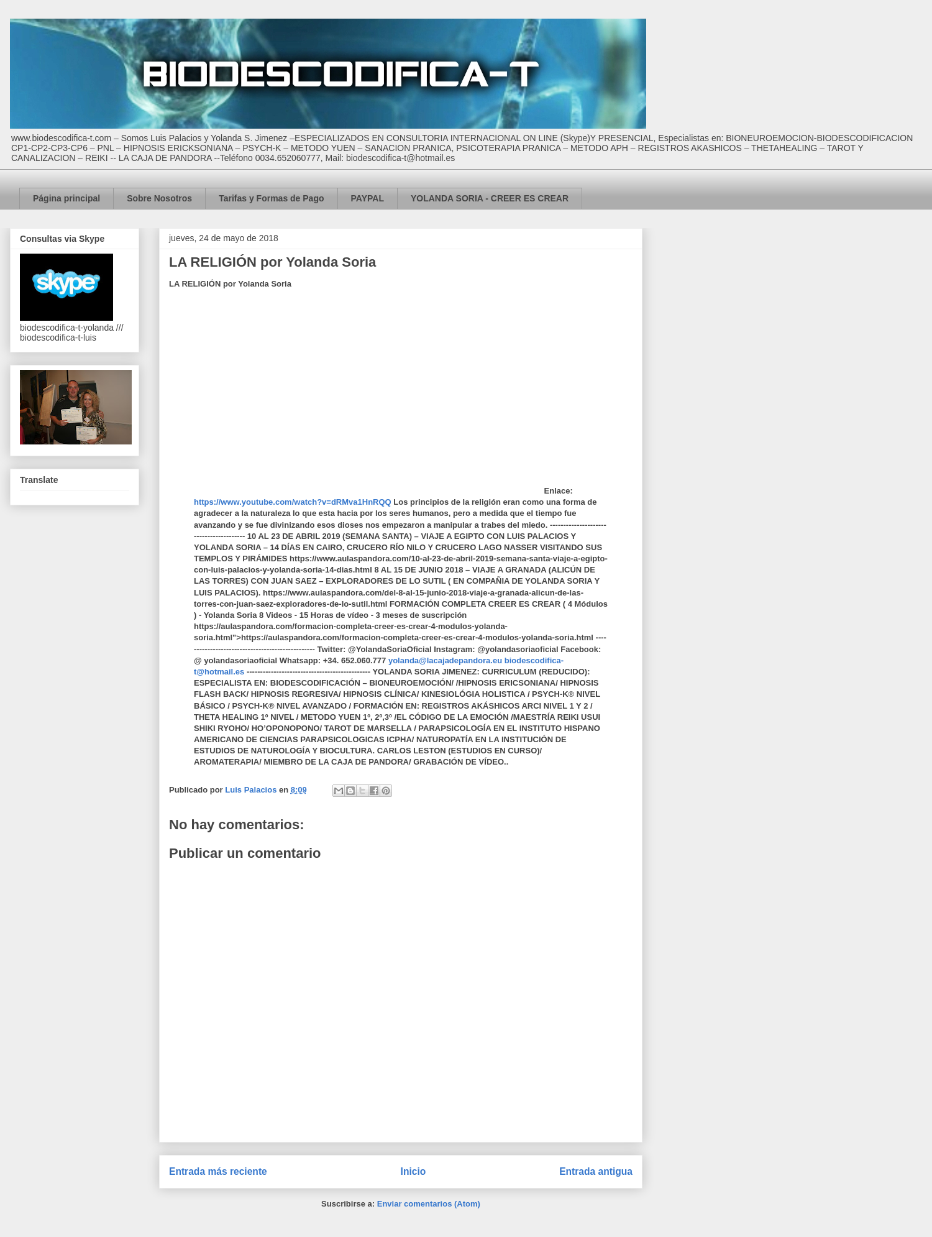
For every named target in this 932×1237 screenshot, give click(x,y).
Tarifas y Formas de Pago (271, 198)
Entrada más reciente (218, 1171)
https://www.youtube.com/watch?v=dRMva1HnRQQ (292, 502)
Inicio (413, 1171)
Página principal (66, 198)
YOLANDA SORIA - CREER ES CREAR (490, 198)
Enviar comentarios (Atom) (428, 1203)
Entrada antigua (596, 1171)
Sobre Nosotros (159, 198)
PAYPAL (367, 198)
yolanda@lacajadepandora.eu (445, 660)
